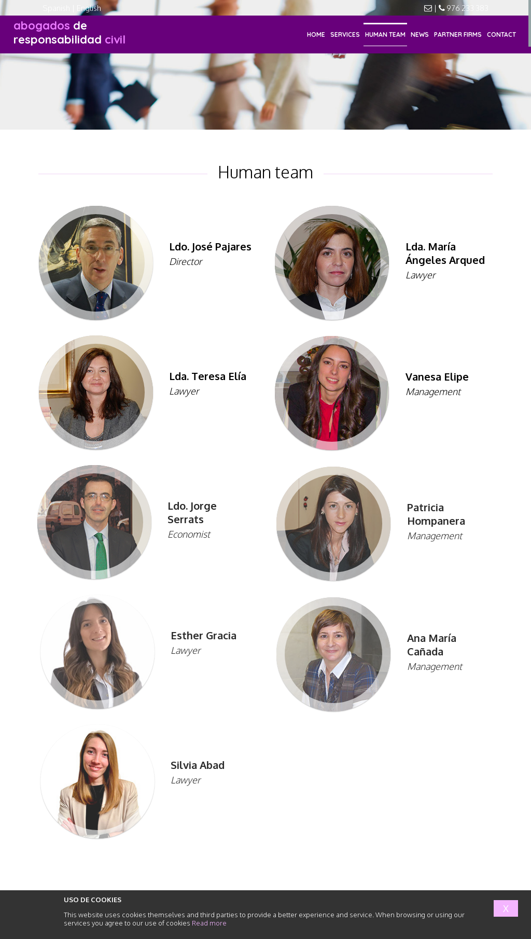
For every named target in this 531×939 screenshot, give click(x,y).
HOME (316, 34)
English (89, 8)
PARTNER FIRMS (458, 34)
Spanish (56, 8)
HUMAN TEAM (385, 34)
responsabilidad (69, 32)
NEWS (420, 34)
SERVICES (345, 34)
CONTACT (501, 34)
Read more (209, 923)
